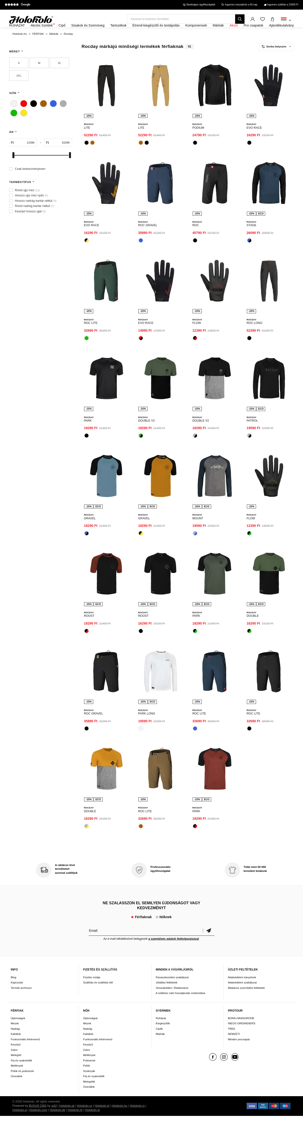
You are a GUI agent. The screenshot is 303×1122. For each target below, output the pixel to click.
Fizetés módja (91, 983)
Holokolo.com (38, 1116)
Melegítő (16, 1061)
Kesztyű (16, 1050)
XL (59, 75)
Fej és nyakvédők (21, 1066)
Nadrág (15, 1034)
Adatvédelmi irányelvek (242, 983)
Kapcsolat (17, 988)
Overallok (16, 1082)
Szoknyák (89, 1077)
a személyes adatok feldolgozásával (173, 945)
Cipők (159, 1034)
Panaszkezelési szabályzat (172, 983)
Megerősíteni (208, 936)
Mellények (17, 1071)
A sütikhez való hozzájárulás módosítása (180, 999)
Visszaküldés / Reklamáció (172, 993)
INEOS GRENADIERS (241, 1029)
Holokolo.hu (119, 1112)
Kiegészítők (163, 1029)
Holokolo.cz (84, 1112)
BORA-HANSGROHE (241, 1024)
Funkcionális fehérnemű (25, 1045)
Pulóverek (89, 1066)
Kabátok (16, 1040)
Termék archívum (21, 993)
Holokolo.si (19, 1116)
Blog (13, 983)
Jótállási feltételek (166, 988)
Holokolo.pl (102, 1112)
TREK (231, 1034)
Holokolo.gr (92, 1116)
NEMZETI (234, 1040)
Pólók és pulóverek (22, 1077)
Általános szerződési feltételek (246, 993)
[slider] (13, 168)
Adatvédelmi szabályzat (242, 988)
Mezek (15, 1029)
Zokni (14, 1055)
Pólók (86, 1071)
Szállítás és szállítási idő (98, 988)
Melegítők (89, 1087)
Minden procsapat (239, 1045)
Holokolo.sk (66, 1112)
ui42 (54, 1112)
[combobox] (286, 20)
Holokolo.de (57, 1116)
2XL (18, 88)
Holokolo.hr (75, 1116)
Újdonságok (18, 1024)
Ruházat (161, 1024)
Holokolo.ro (137, 1112)
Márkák (160, 1040)
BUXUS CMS (38, 1112)
